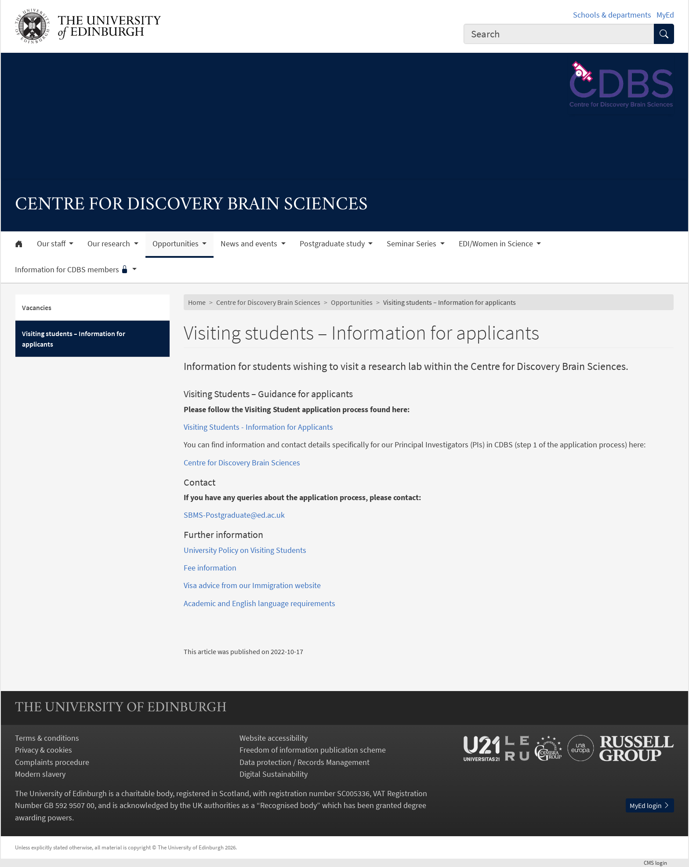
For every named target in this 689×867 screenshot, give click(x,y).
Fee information (210, 568)
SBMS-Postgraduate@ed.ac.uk (234, 515)
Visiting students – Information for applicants (73, 338)
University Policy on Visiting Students (245, 550)
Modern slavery (40, 774)
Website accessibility (273, 738)
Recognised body (288, 805)
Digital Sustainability (273, 774)
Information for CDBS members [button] (73, 269)
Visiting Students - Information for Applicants (258, 427)
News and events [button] (250, 244)
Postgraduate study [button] (333, 244)
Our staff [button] (52, 244)
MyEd (665, 15)
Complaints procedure (52, 762)
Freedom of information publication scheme (312, 750)
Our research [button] (109, 244)
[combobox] (559, 34)
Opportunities (352, 302)
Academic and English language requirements (260, 603)
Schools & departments (612, 15)
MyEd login (650, 805)
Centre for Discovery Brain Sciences (268, 302)
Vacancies (36, 307)
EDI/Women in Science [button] (497, 244)
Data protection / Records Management (304, 762)
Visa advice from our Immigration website (252, 585)
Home (197, 302)
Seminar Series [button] (412, 244)
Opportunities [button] (176, 244)
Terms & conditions (47, 738)
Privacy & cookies (43, 750)
